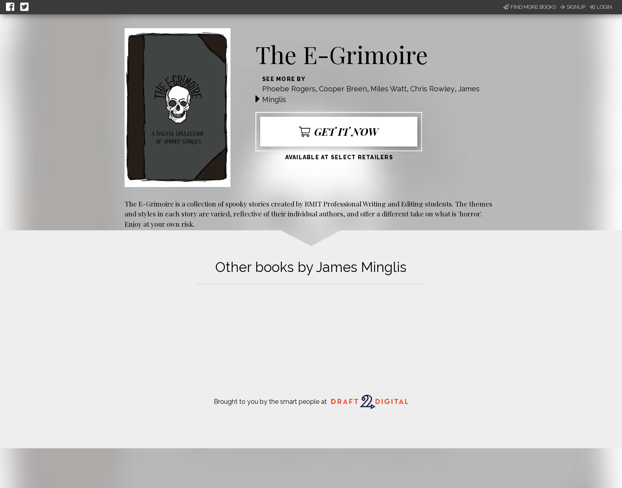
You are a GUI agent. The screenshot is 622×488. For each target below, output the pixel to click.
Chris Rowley (432, 89)
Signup (573, 7)
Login (600, 7)
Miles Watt (389, 89)
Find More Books (529, 7)
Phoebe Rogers (288, 89)
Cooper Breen (343, 89)
